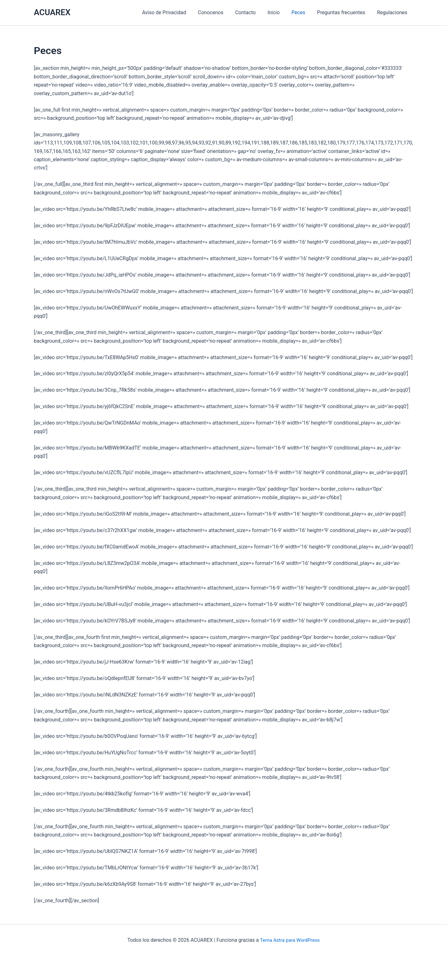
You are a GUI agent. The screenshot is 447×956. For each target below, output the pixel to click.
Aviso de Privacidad (175, 12)
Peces (302, 12)
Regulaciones (393, 12)
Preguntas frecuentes (344, 12)
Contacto (253, 12)
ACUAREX (52, 12)
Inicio (279, 12)
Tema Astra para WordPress (289, 940)
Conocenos (220, 12)
